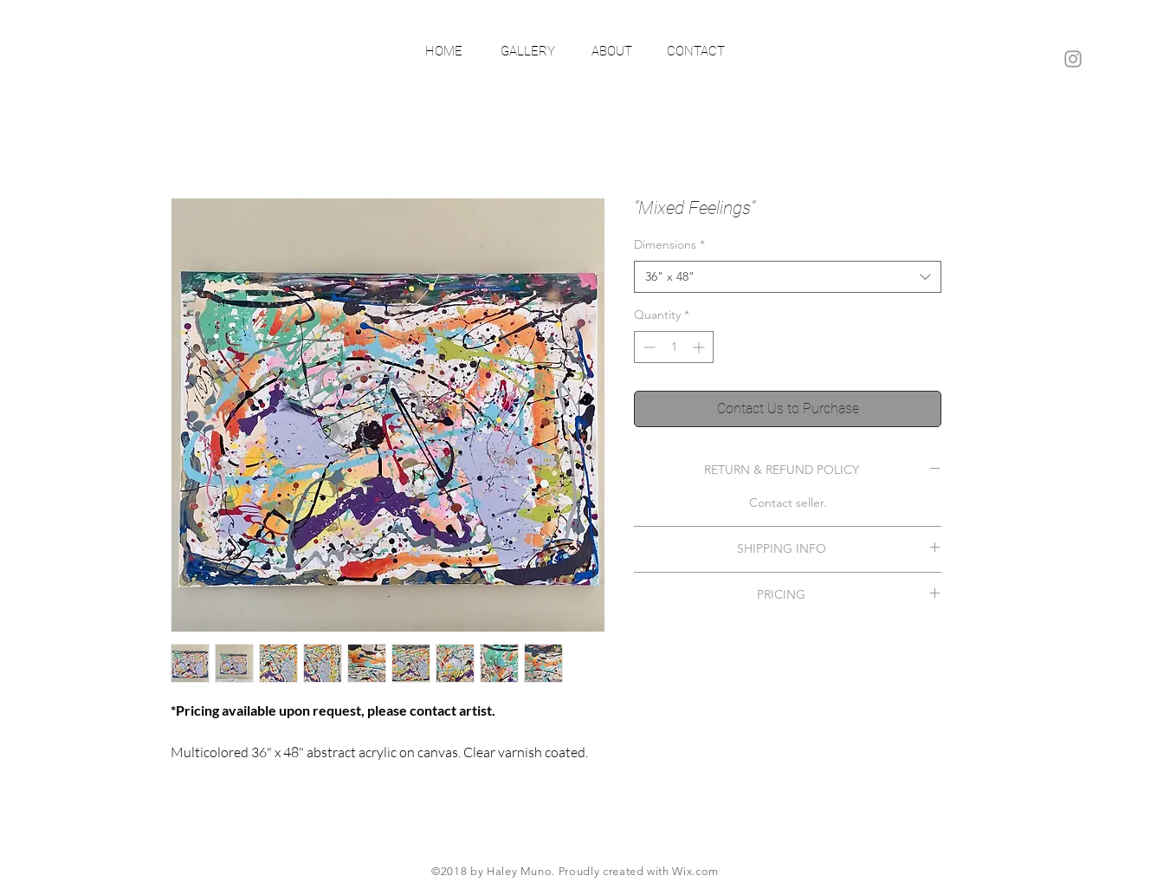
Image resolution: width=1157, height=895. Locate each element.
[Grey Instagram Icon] (1073, 59)
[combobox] (787, 277)
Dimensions (669, 244)
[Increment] (700, 347)
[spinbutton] (673, 347)
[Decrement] (647, 347)
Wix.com (695, 871)
